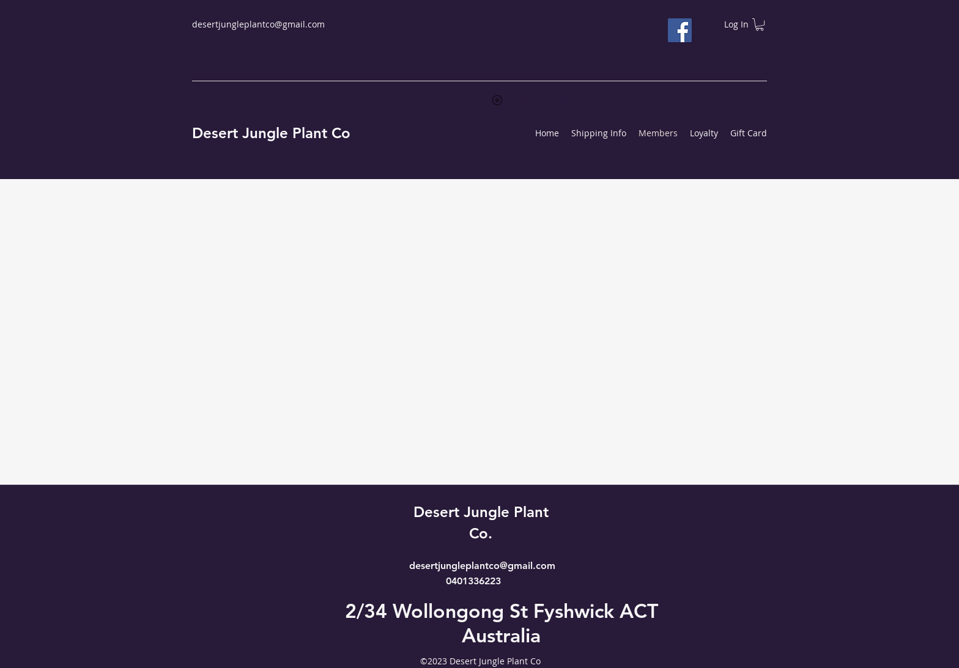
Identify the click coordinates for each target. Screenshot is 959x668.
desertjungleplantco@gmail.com (258, 24)
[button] (759, 24)
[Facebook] (680, 30)
